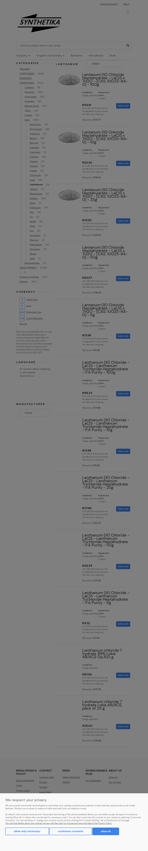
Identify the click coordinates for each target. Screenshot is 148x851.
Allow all (106, 831)
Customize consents (70, 831)
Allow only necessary (27, 831)
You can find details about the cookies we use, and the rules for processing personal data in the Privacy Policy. (58, 823)
